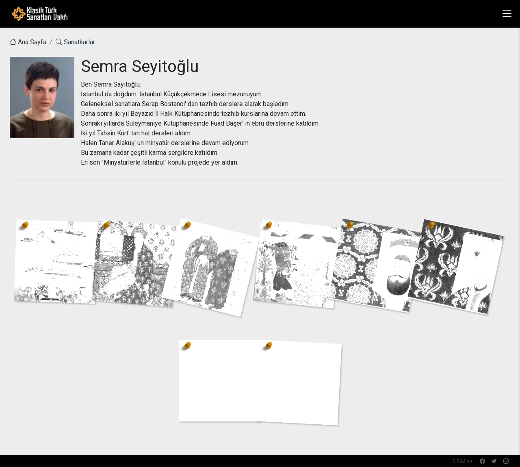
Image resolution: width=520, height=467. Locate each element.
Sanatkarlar (75, 42)
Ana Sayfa (28, 42)
